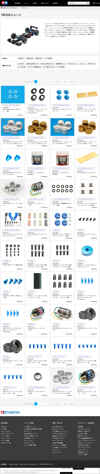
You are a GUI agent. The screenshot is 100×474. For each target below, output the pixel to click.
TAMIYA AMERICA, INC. (46, 464)
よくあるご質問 (82, 433)
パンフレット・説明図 (59, 445)
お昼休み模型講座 (57, 443)
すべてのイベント (29, 443)
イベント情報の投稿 (30, 445)
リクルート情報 (82, 454)
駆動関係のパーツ (60, 63)
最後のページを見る (68, 81)
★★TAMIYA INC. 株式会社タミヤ (11, 8)
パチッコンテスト (57, 440)
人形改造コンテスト (58, 438)
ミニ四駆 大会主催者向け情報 (33, 429)
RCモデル (4, 427)
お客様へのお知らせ (84, 431)
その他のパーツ (91, 63)
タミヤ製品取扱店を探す (85, 438)
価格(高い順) (30, 58)
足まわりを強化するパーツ (47, 63)
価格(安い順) (39, 58)
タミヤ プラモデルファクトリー (87, 440)
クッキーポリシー (83, 450)
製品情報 (17, 3)
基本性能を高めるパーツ (33, 63)
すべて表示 (21, 63)
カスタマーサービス (84, 429)
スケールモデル (5, 431)
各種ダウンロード (83, 436)
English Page (13, 464)
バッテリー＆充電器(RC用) (34, 67)
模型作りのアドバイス (59, 436)
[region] (50, 471)
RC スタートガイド (58, 429)
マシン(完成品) (60, 67)
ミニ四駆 (3, 429)
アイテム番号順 (48, 58)
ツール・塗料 (5, 436)
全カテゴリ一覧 (5, 443)
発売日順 (21, 58)
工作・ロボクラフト (7, 433)
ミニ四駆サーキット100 (59, 447)
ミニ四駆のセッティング (59, 431)
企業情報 (80, 427)
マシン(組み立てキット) (49, 67)
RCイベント (27, 431)
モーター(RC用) (21, 67)
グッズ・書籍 (5, 440)
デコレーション (5, 438)
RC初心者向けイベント (31, 433)
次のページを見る (54, 81)
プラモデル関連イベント (31, 436)
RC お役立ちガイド (58, 427)
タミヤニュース (57, 452)
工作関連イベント (29, 438)
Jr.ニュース (55, 450)
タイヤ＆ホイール (71, 63)
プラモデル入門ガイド (59, 433)
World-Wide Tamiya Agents (28, 464)
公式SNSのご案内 (83, 445)
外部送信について (83, 452)
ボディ (81, 63)
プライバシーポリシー (84, 447)
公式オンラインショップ (85, 443)
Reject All (78, 468)
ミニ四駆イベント (29, 427)
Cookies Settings (65, 468)
